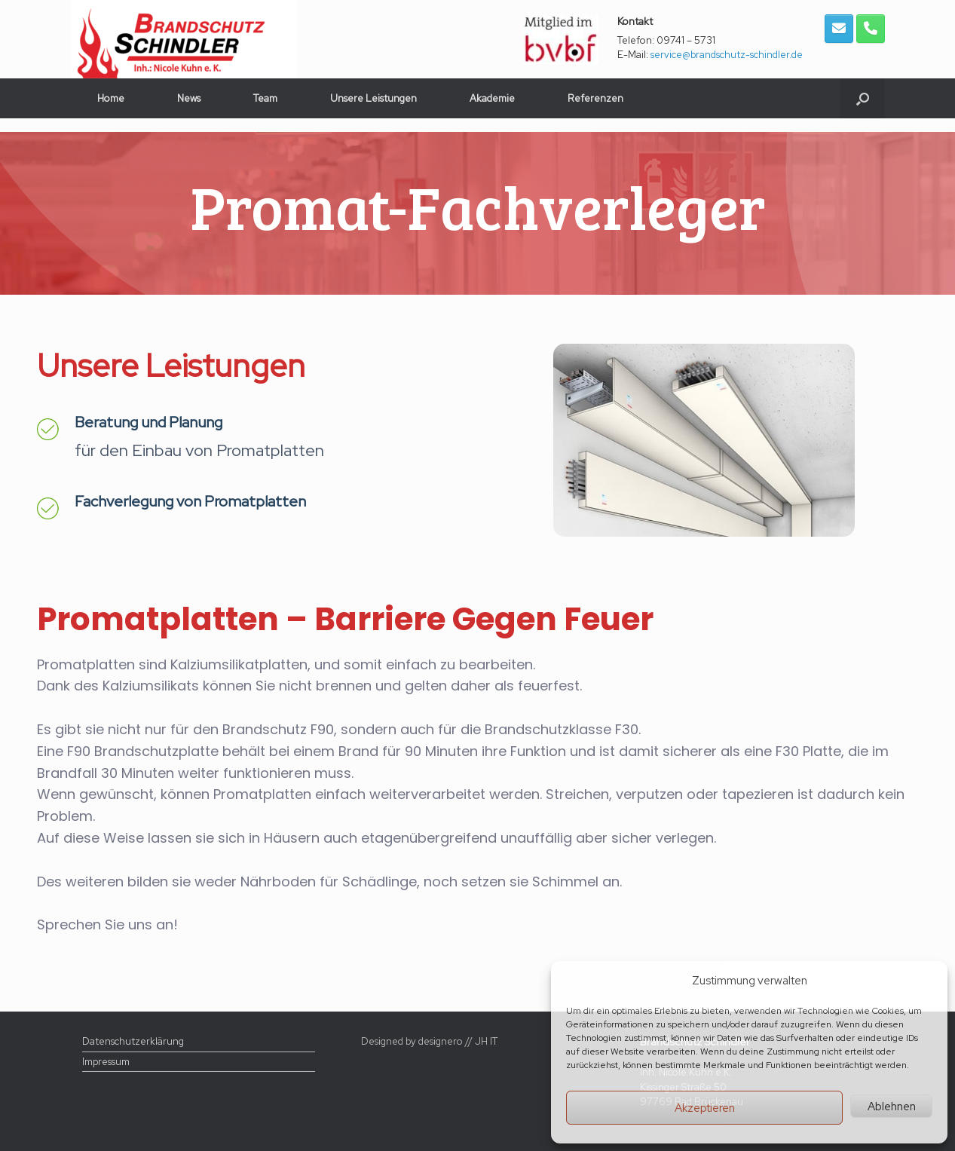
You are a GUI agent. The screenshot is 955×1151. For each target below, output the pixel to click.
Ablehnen (892, 1106)
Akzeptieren (705, 1108)
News (188, 98)
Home (110, 98)
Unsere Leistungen (373, 98)
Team (265, 98)
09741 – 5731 (686, 40)
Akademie (492, 98)
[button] (862, 98)
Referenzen (595, 98)
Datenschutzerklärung (133, 1041)
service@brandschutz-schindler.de (726, 54)
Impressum (106, 1061)
